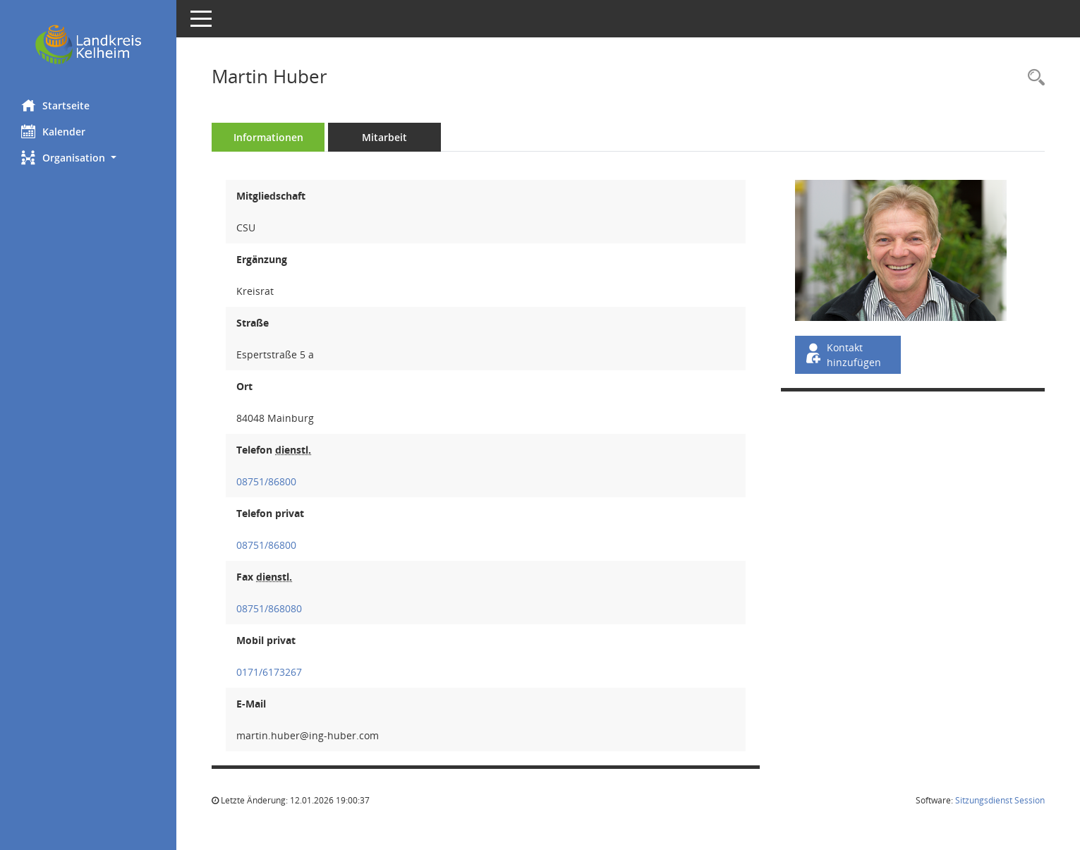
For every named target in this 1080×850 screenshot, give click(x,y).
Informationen (268, 137)
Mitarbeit (384, 137)
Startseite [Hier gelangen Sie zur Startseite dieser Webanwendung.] (55, 105)
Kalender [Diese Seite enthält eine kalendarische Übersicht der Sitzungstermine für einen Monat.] (53, 131)
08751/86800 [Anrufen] (266, 481)
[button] (88, 158)
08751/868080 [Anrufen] (269, 608)
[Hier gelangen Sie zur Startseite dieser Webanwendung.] (88, 44)
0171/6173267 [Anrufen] (269, 672)
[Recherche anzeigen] (1033, 78)
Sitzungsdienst (1000, 800)
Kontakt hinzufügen (842, 355)
